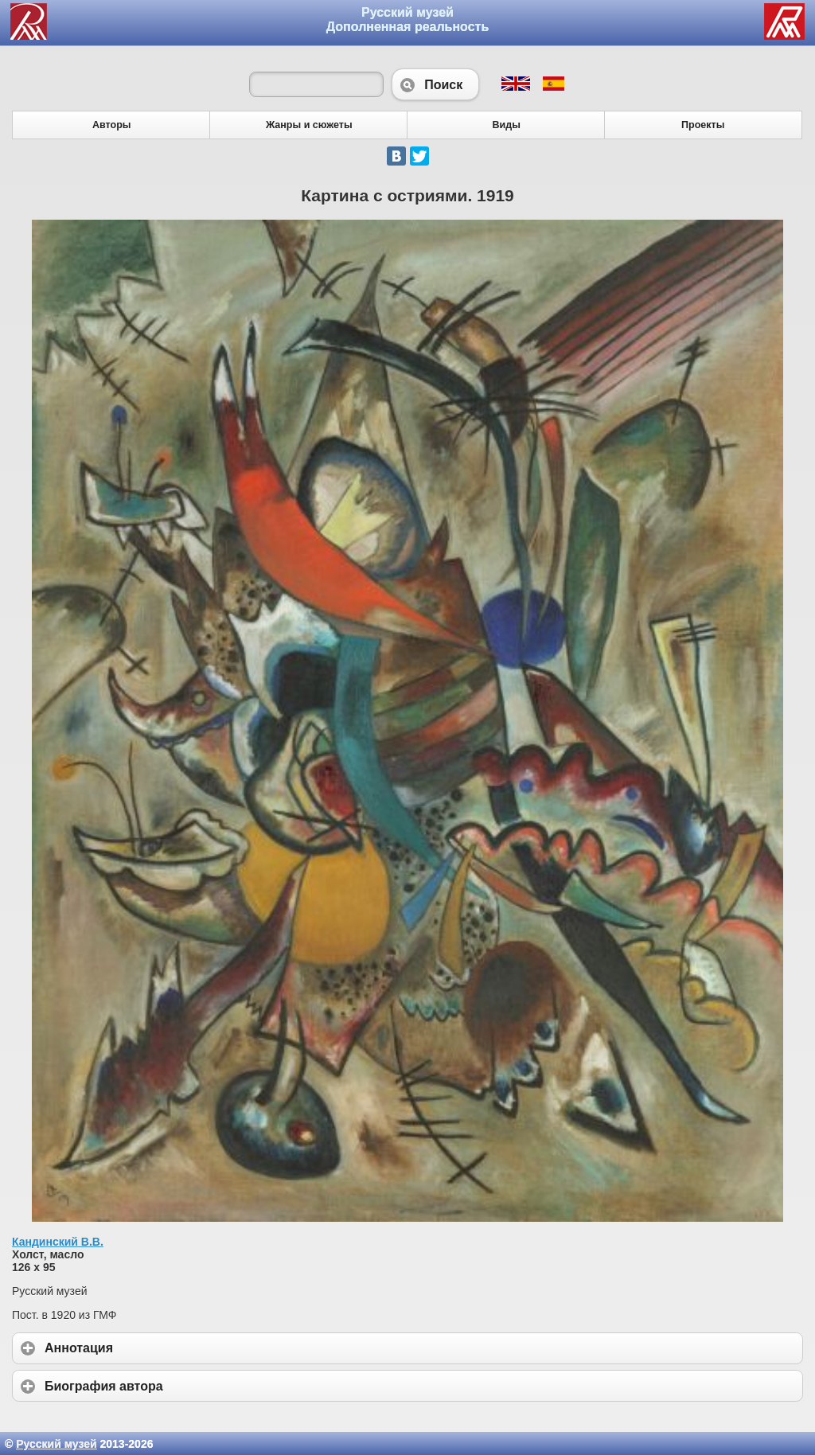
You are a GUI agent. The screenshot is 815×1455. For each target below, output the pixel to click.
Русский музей (56, 1443)
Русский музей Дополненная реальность (407, 19)
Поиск (435, 84)
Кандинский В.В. (57, 1241)
